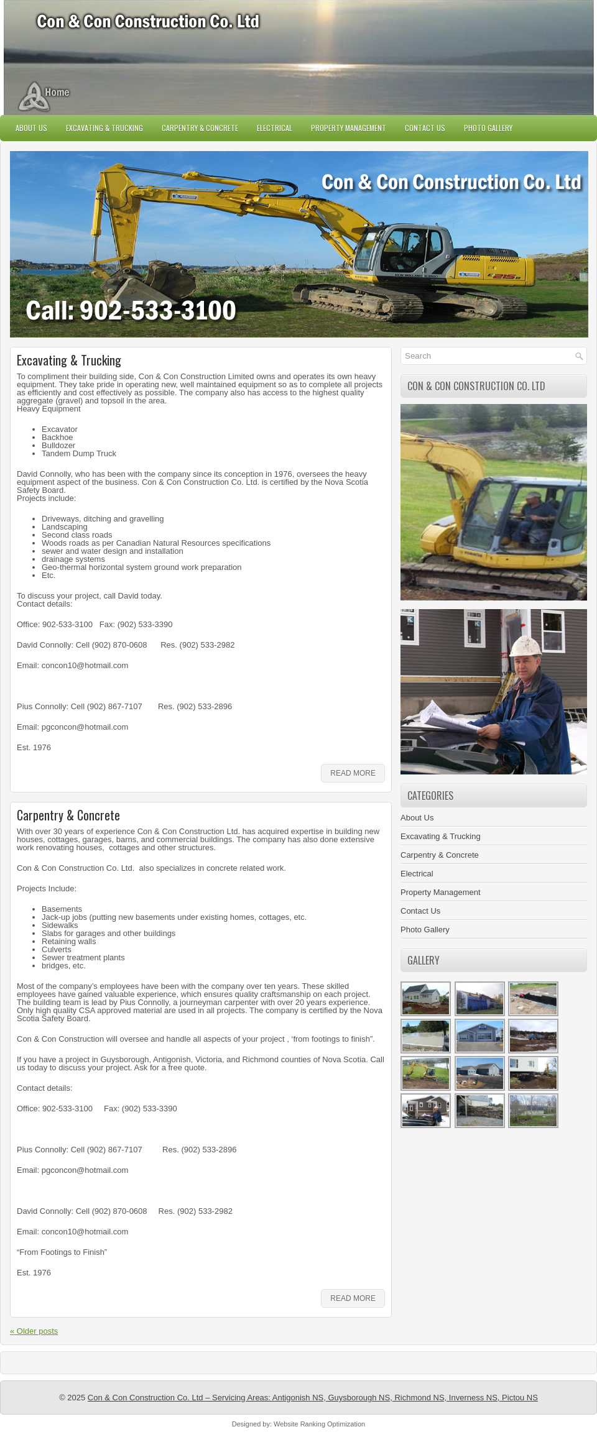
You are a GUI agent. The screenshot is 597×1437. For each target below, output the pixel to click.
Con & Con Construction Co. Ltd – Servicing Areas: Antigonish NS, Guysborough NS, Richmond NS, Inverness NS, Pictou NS (313, 1397)
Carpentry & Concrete (200, 127)
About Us (31, 127)
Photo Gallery (488, 127)
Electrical (274, 127)
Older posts (34, 1331)
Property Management (348, 127)
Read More (353, 773)
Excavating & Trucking (104, 127)
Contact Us (425, 127)
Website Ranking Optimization (319, 1424)
